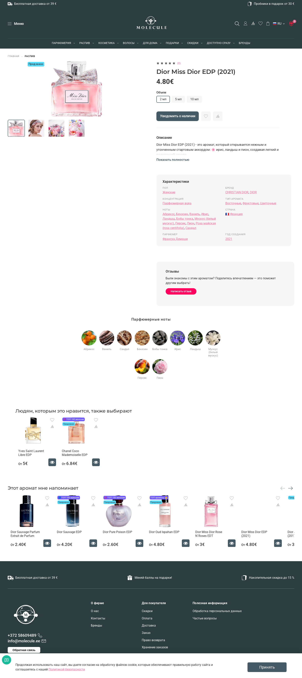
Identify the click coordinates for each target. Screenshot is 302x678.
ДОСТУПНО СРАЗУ (219, 43)
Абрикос (169, 214)
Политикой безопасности (67, 669)
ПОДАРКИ (172, 43)
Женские (169, 192)
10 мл (194, 99)
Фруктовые (250, 203)
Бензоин (182, 214)
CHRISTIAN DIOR (236, 192)
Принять (267, 667)
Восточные (233, 203)
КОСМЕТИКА (106, 43)
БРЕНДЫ (244, 43)
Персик (180, 223)
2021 (228, 239)
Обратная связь (24, 650)
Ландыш (169, 219)
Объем (161, 92)
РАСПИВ (84, 43)
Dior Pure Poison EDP (119, 537)
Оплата (147, 618)
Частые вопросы (205, 618)
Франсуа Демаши (175, 239)
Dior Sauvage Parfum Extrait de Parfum (22, 539)
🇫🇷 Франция (234, 214)
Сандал (190, 228)
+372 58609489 (22, 635)
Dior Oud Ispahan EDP (169, 537)
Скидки (147, 611)
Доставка (149, 625)
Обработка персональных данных (217, 611)
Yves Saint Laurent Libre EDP (28, 455)
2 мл (163, 99)
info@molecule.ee (24, 641)
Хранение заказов (155, 647)
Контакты (98, 618)
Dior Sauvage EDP (68, 537)
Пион (190, 223)
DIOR (253, 192)
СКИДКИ (192, 43)
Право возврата (153, 640)
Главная (13, 56)
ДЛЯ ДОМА (150, 43)
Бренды (96, 625)
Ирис (204, 214)
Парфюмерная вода (177, 203)
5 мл (178, 99)
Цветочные (268, 203)
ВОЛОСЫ (128, 43)
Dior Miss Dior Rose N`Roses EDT (216, 539)
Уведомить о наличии (177, 116)
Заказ (146, 633)
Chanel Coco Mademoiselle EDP (74, 455)
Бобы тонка (184, 219)
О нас (95, 611)
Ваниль (194, 214)
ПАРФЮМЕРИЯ (61, 43)
